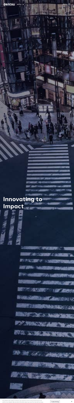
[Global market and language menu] (20, 4)
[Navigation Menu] (66, 4)
